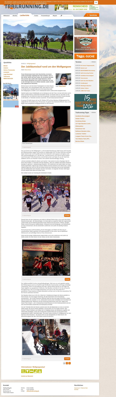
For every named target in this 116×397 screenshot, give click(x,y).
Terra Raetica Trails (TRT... (82, 138)
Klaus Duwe (28, 69)
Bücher (6, 65)
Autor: (61, 86)
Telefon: (23, 388)
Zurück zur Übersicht (27, 376)
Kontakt (76, 389)
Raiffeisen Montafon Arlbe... (83, 131)
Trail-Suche (7, 76)
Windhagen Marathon (86, 85)
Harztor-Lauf (84, 68)
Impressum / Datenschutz (80, 388)
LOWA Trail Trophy (85, 90)
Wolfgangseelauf (31, 63)
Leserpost (6, 72)
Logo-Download (8, 74)
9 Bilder (67, 279)
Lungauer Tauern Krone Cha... (83, 136)
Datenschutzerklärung (40, 3)
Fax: (22, 389)
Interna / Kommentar (9, 70)
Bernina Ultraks (79, 141)
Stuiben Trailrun (85, 88)
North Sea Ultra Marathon (87, 80)
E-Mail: (23, 391)
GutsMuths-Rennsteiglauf (87, 75)
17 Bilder (67, 358)
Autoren (6, 68)
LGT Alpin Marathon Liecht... (83, 123)
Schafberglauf (84, 83)
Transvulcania (84, 78)
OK (96, 2)
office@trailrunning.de (33, 391)
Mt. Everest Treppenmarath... (88, 65)
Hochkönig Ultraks (80, 121)
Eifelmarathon (79, 126)
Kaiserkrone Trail (80, 128)
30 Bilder (67, 215)
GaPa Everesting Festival (87, 73)
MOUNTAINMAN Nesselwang (88, 70)
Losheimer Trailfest (80, 133)
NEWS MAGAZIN (8, 78)
